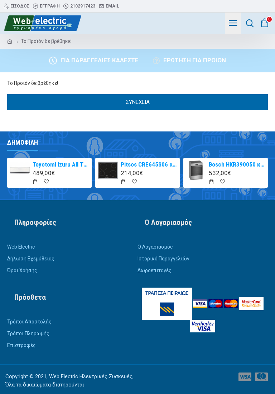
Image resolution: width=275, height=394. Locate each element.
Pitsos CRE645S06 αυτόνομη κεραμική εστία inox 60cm (149, 164)
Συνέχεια (138, 102)
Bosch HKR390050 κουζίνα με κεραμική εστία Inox (237, 164)
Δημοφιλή (22, 142)
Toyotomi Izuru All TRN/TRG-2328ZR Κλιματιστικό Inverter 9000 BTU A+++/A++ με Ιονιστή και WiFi (61, 164)
